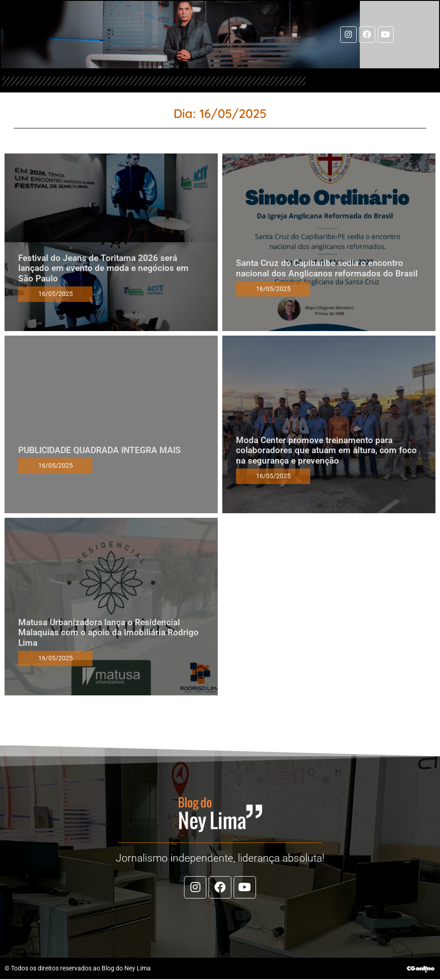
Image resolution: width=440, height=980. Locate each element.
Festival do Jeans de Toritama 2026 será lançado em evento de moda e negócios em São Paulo (103, 268)
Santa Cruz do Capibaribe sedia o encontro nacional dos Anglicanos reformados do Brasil (327, 268)
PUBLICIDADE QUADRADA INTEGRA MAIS (99, 450)
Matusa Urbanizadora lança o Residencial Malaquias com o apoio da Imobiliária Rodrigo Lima (108, 632)
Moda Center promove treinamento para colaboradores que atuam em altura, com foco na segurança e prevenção (326, 450)
